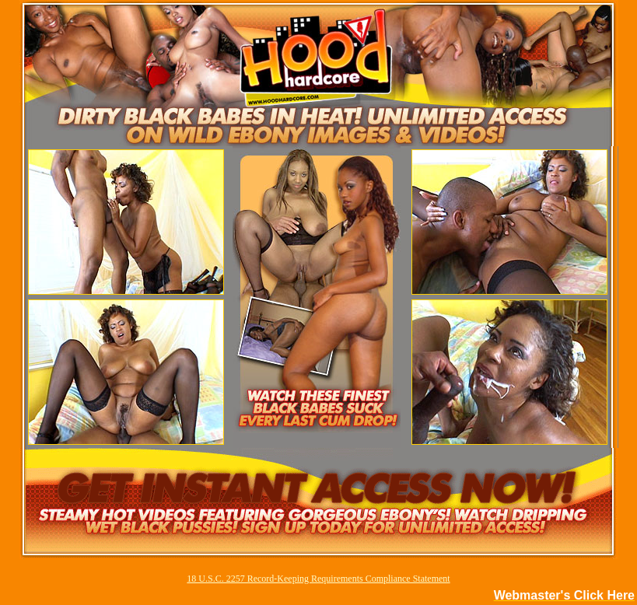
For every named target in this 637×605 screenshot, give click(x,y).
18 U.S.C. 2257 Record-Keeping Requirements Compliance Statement (318, 578)
